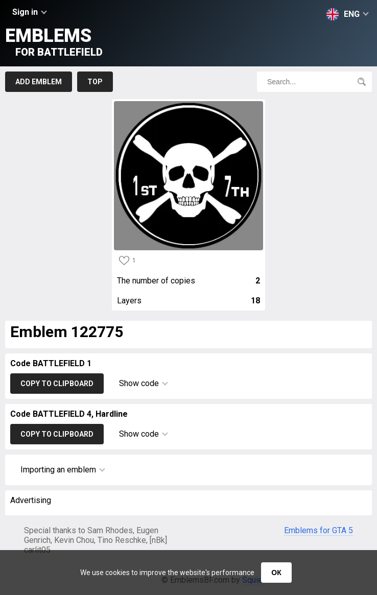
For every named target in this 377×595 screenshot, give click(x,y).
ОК (276, 572)
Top (95, 82)
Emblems (54, 41)
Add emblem (38, 82)
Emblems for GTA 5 (318, 530)
